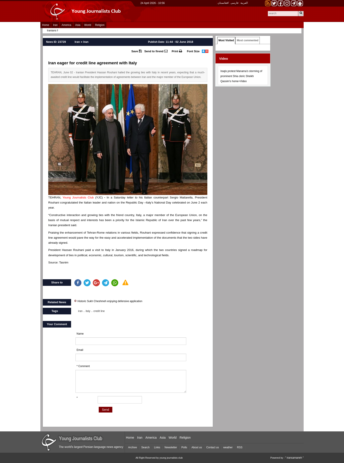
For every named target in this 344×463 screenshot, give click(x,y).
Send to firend (156, 51)
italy (88, 311)
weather (228, 447)
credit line (99, 311)
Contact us (212, 447)
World (87, 25)
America (66, 25)
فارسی (234, 2)
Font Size (193, 51)
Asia (77, 25)
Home (45, 25)
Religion (99, 25)
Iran (55, 25)
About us (197, 447)
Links (157, 447)
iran (80, 311)
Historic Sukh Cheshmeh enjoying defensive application (108, 301)
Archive (132, 447)
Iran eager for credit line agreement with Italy (92, 63)
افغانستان (223, 2)
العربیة (244, 2)
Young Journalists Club (78, 197)
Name (80, 333)
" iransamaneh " (294, 457)
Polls (184, 447)
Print (177, 51)
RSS (239, 447)
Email (80, 349)
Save (136, 51)
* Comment (83, 366)
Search (145, 447)
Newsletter (171, 447)
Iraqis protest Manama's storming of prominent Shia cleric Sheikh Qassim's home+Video (241, 76)
